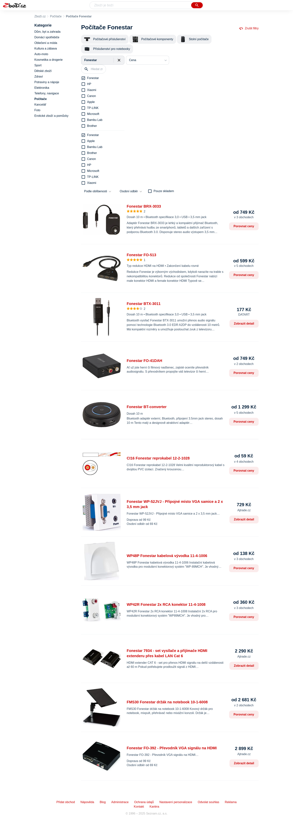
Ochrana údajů (144, 802)
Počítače (55, 16)
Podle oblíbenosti (95, 191)
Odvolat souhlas (208, 802)
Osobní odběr (129, 191)
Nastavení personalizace (175, 802)
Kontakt (139, 806)
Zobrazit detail (244, 323)
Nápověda (87, 802)
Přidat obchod (65, 802)
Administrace (120, 802)
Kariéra (154, 806)
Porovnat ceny (244, 226)
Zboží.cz (40, 16)
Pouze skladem (164, 191)
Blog (103, 802)
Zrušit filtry (249, 28)
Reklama (231, 802)
